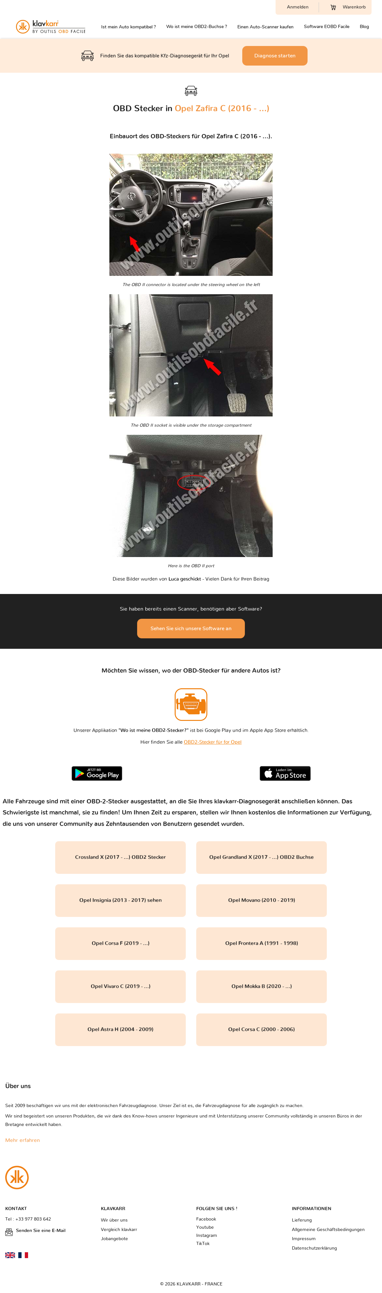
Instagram (206, 1235)
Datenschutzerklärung (314, 1248)
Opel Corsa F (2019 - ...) (121, 943)
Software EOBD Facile (326, 26)
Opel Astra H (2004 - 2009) (120, 1029)
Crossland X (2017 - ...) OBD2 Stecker (120, 857)
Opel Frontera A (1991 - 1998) (261, 943)
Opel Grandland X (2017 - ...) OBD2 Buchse (261, 857)
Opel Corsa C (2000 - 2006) (261, 1029)
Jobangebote (114, 1239)
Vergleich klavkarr (119, 1229)
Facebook (206, 1219)
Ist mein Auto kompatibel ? (128, 27)
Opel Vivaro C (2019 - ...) (121, 986)
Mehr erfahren (22, 1140)
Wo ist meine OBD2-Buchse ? (196, 26)
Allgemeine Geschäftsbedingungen (328, 1229)
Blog (364, 26)
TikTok (203, 1243)
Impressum (304, 1239)
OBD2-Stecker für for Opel (213, 742)
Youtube (205, 1227)
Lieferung (302, 1220)
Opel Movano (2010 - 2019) (261, 900)
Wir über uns (114, 1220)
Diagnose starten (274, 55)
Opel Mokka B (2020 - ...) (261, 986)
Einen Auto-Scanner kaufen (265, 27)
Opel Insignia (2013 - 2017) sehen (120, 900)
